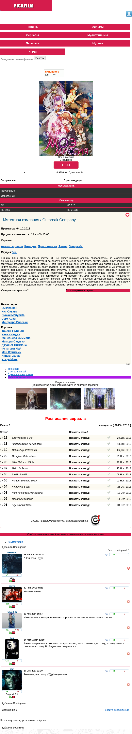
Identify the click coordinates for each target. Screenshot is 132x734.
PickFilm (26, 6)
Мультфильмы (97, 35)
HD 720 (71, 205)
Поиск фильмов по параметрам (17, 64)
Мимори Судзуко (13, 341)
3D (2, 205)
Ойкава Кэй (9, 308)
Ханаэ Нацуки (11, 334)
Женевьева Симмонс (16, 337)
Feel (14, 252)
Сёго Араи (9, 318)
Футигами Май (11, 348)
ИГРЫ (32, 51)
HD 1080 (5, 210)
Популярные (8, 190)
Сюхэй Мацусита (13, 315)
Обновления (8, 196)
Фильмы (98, 26)
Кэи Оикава (9, 311)
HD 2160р (72, 210)
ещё (128, 364)
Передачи (32, 43)
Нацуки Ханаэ (11, 355)
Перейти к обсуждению (116, 710)
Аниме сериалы (12, 246)
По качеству (66, 200)
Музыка (97, 43)
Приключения (47, 246)
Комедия (30, 246)
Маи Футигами (11, 352)
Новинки (33, 26)
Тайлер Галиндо (13, 330)
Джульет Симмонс (14, 345)
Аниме (62, 246)
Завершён (76, 246)
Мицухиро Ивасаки (15, 322)
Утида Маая (9, 359)
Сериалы (32, 35)
